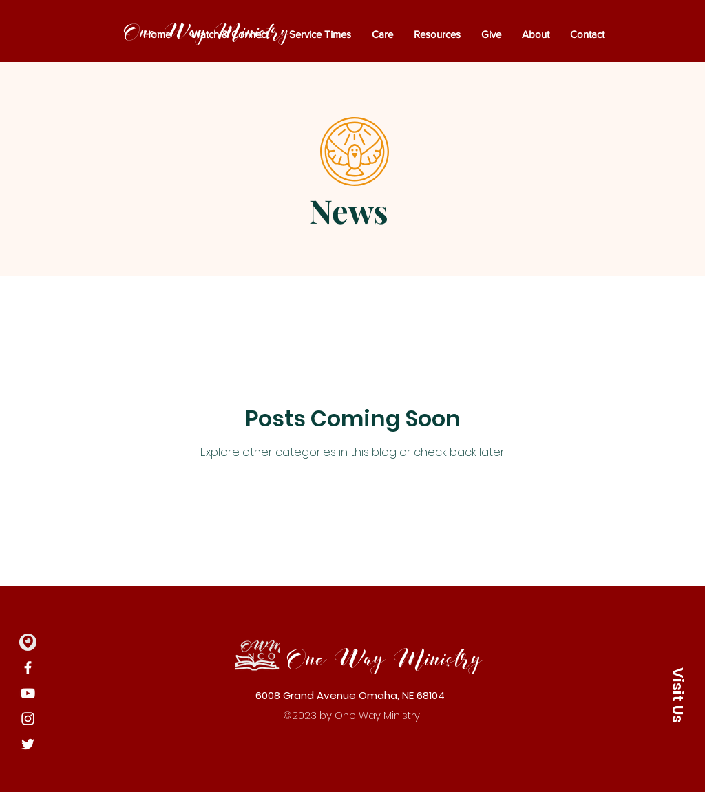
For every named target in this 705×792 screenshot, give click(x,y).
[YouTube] (27, 693)
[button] (677, 694)
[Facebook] (27, 667)
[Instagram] (27, 718)
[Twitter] (27, 744)
